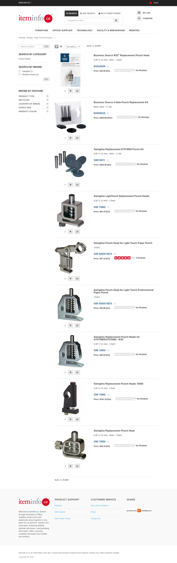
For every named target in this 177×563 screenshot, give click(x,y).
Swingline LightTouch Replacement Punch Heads (122, 196)
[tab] (71, 13)
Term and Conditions (100, 505)
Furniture (41, 30)
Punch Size (25, 107)
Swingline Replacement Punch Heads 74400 (118, 383)
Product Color (27, 111)
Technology (85, 30)
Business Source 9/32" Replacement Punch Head (121, 55)
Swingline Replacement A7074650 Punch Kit (119, 149)
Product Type (26, 96)
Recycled (24, 100)
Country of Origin (29, 104)
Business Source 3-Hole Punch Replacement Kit (121, 102)
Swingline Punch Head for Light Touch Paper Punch (123, 243)
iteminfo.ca (34, 512)
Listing (28, 38)
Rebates (134, 30)
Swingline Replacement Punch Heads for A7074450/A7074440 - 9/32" (117, 338)
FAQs (93, 512)
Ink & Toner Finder (62, 518)
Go (46, 79)
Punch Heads (24, 59)
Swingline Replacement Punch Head (114, 430)
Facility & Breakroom (111, 30)
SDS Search (60, 512)
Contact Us (95, 518)
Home (153, 3)
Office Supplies (62, 30)
